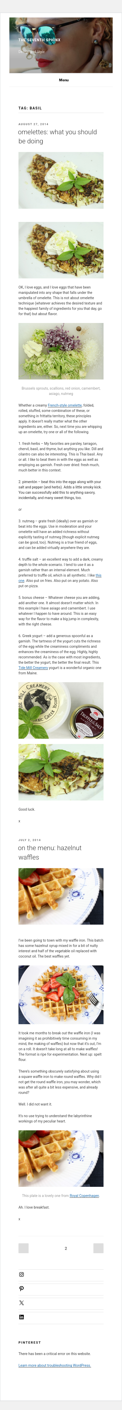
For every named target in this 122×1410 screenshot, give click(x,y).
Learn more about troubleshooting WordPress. (54, 1365)
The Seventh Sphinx (39, 40)
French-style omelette (65, 405)
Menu (61, 80)
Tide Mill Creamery (33, 668)
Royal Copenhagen (84, 1196)
